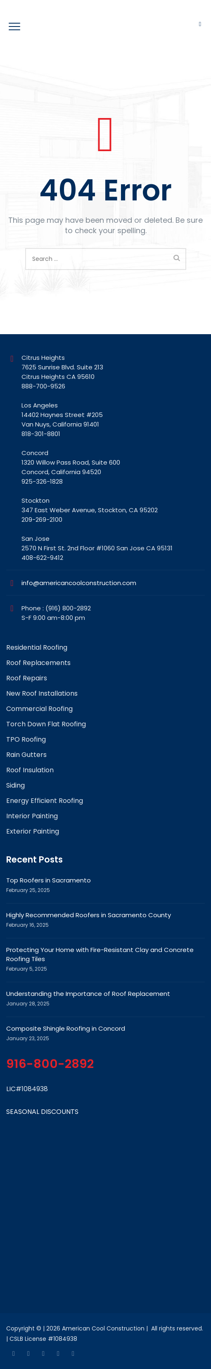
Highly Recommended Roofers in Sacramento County (88, 915)
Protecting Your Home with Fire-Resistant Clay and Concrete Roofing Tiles (100, 954)
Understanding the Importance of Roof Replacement (88, 993)
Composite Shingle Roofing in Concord (65, 1028)
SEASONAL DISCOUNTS (42, 1111)
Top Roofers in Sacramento (48, 880)
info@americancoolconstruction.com (78, 582)
